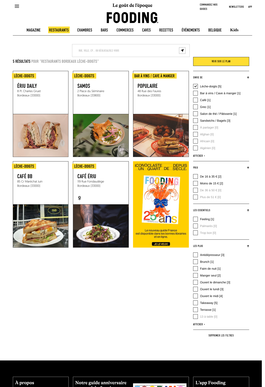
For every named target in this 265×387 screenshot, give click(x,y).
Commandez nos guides (209, 7)
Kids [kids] (234, 30)
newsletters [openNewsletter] (236, 7)
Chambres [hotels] (84, 30)
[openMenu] (17, 6)
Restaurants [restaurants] (59, 30)
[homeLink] (132, 17)
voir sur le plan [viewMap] (221, 61)
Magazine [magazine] (34, 30)
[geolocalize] (182, 50)
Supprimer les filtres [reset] (221, 335)
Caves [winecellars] (146, 30)
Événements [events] (191, 30)
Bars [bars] (104, 30)
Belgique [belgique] (215, 30)
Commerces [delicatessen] (125, 30)
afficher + (199, 156)
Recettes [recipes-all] (166, 30)
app (250, 7)
